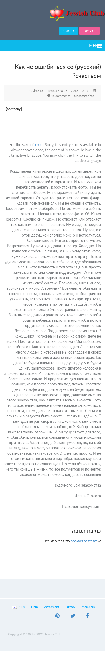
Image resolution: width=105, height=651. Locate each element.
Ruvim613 (36, 91)
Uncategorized (84, 96)
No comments (60, 96)
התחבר (68, 30)
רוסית (39, 144)
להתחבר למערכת (84, 541)
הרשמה (89, 30)
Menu (95, 45)
